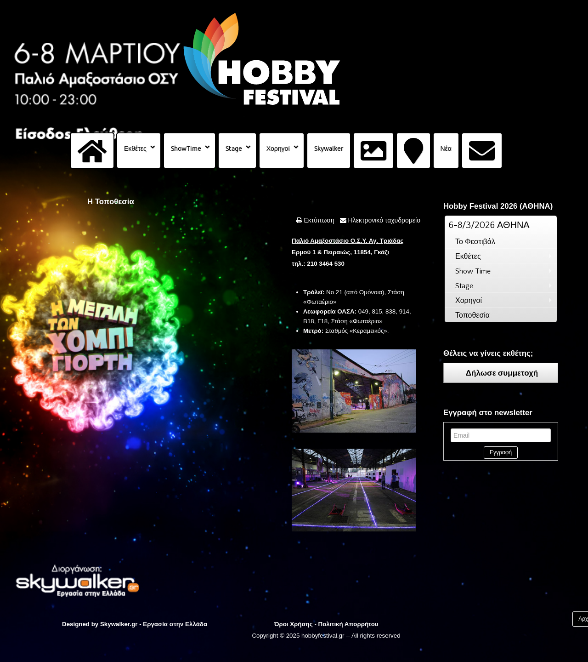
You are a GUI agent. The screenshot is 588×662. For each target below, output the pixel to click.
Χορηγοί (278, 148)
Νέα (446, 148)
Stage (234, 148)
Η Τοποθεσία (110, 201)
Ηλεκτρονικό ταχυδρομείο (383, 220)
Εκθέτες (135, 148)
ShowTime (186, 148)
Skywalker (328, 148)
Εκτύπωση (318, 220)
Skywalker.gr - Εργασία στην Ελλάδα (153, 624)
